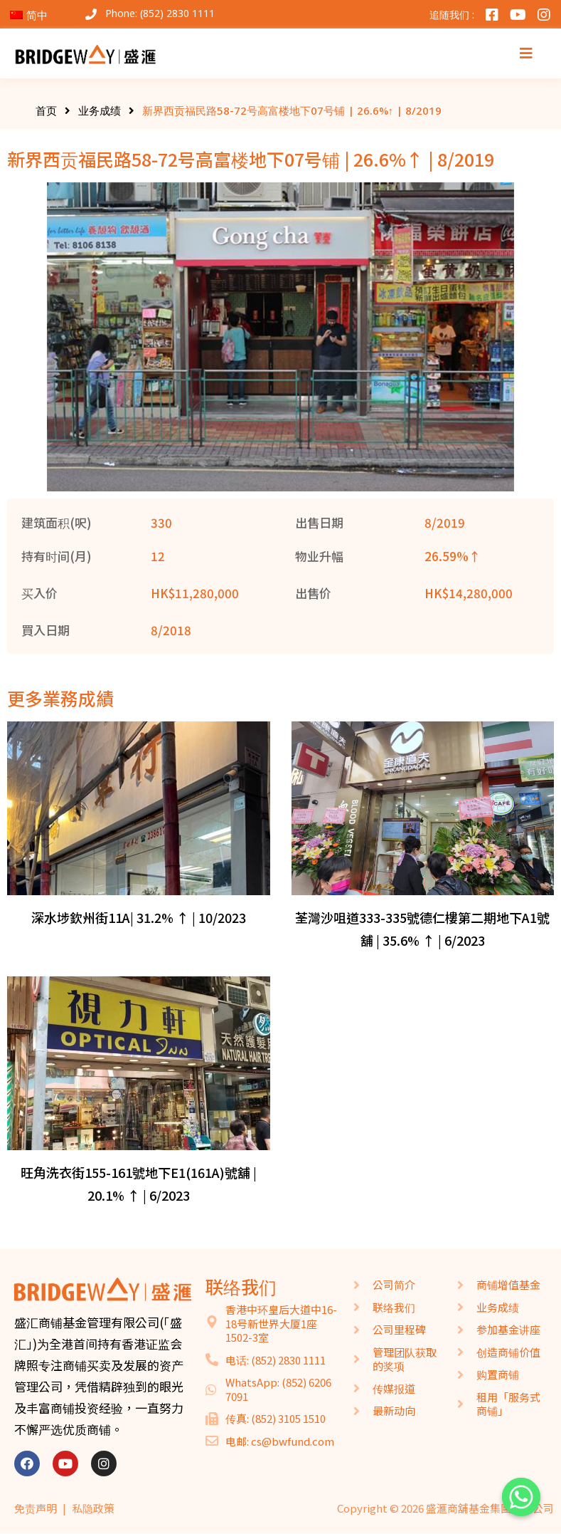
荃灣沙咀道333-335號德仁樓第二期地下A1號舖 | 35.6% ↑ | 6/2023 (422, 928)
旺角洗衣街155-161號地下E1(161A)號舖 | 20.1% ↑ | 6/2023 (139, 1183)
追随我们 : (451, 14)
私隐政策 (93, 1508)
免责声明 (35, 1508)
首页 (46, 110)
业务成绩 (99, 110)
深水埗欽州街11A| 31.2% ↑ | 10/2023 (138, 917)
